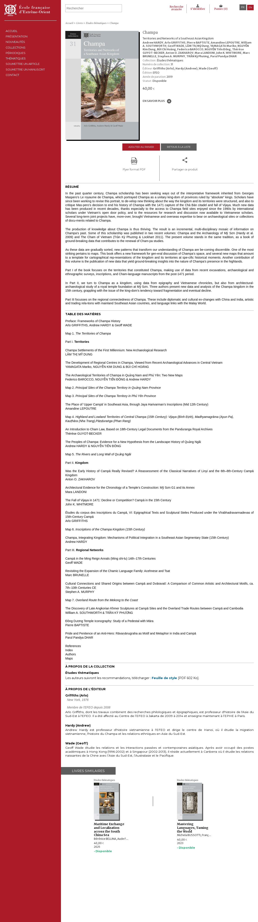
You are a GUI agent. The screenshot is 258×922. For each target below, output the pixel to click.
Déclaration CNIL (164, 890)
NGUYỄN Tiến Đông (218, 49)
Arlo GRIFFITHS (175, 42)
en (250, 7)
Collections (104, 890)
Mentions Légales (164, 886)
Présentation (17, 43)
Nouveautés (16, 53)
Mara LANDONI (205, 52)
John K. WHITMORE (228, 52)
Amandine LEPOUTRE (225, 42)
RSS (155, 904)
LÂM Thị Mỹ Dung (197, 45)
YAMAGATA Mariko (223, 45)
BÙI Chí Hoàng (166, 49)
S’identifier (195, 9)
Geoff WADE (176, 45)
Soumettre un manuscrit (29, 103)
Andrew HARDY (153, 42)
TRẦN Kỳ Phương (197, 56)
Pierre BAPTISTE (198, 42)
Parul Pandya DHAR (223, 56)
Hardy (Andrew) (186, 68)
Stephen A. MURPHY (171, 56)
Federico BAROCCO (190, 49)
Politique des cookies (166, 894)
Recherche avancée (170, 8)
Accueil (11, 33)
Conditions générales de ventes (173, 899)
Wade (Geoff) (208, 68)
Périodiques (104, 894)
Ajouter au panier (139, 147)
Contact (12, 113)
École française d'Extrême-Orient (27, 10)
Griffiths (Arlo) (163, 68)
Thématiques (105, 899)
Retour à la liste (180, 147)
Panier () (220, 9)
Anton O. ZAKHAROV (179, 52)
